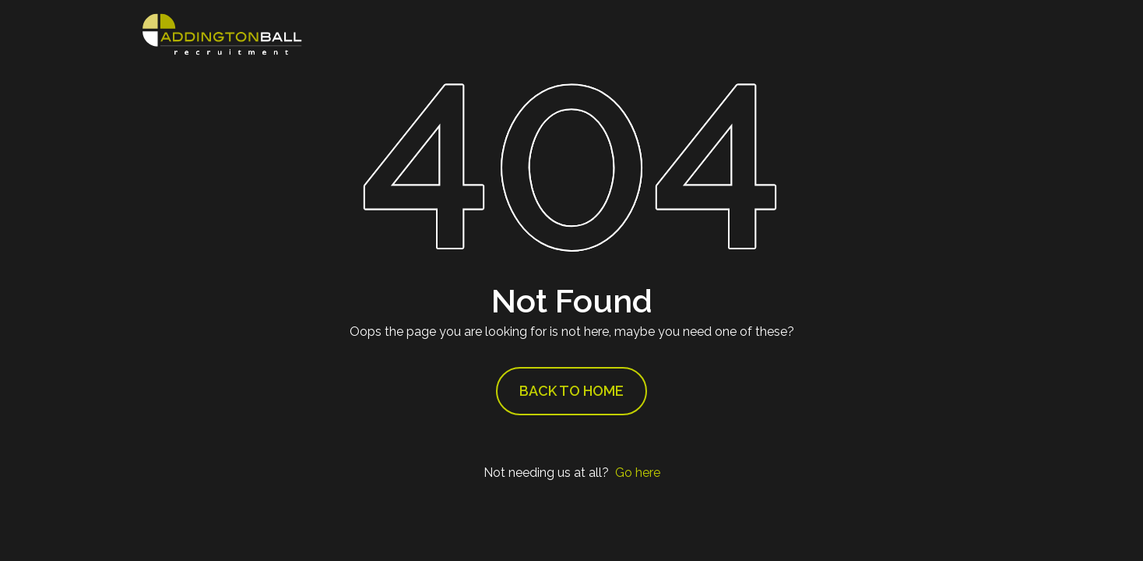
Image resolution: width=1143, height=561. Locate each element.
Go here (637, 472)
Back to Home (571, 391)
